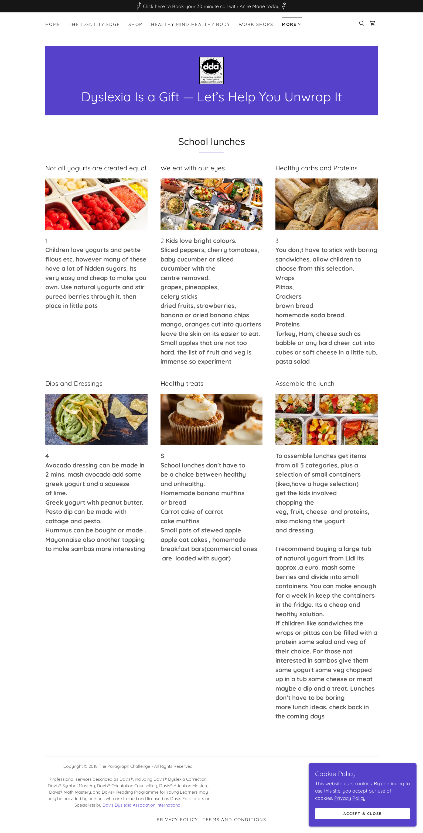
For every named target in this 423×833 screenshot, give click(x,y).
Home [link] (52, 24)
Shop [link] (135, 24)
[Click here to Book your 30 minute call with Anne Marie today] (211, 6)
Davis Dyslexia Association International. (142, 805)
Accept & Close (362, 813)
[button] (292, 22)
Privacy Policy (350, 798)
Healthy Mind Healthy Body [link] (190, 24)
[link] (372, 23)
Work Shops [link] (256, 24)
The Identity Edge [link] (94, 24)
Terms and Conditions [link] (235, 819)
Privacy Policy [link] (177, 819)
